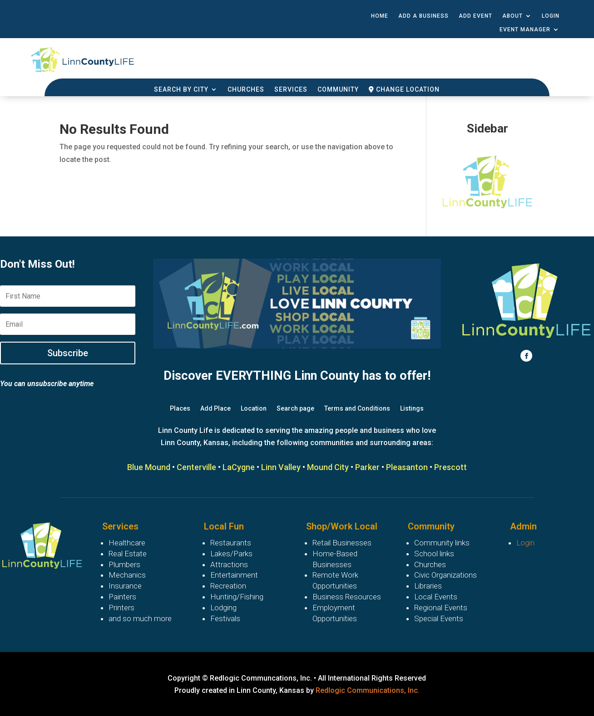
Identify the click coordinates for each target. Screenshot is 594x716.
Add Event (475, 16)
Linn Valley (281, 467)
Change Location (404, 89)
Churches (246, 89)
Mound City (328, 467)
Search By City (181, 89)
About (512, 16)
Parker (367, 467)
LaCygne (239, 467)
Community (338, 89)
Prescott (450, 467)
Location (254, 408)
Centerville (196, 467)
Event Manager (525, 29)
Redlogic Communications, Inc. (368, 690)
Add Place (215, 408)
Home (379, 16)
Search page (295, 408)
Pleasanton (407, 467)
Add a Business (423, 16)
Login (550, 16)
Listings (412, 408)
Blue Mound (148, 467)
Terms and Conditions (357, 408)
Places (180, 408)
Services (290, 89)
